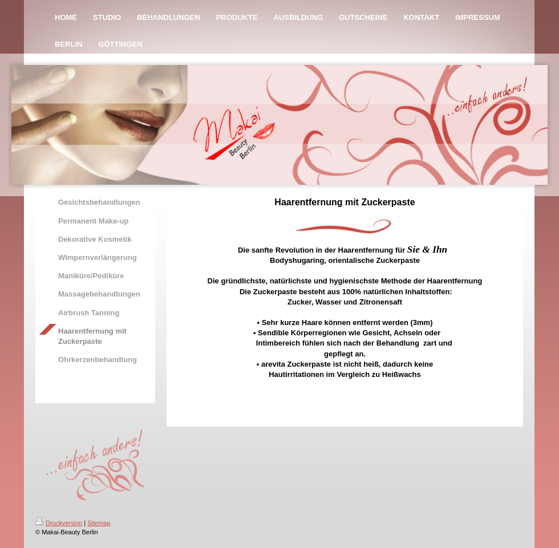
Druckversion (58, 522)
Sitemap (98, 522)
